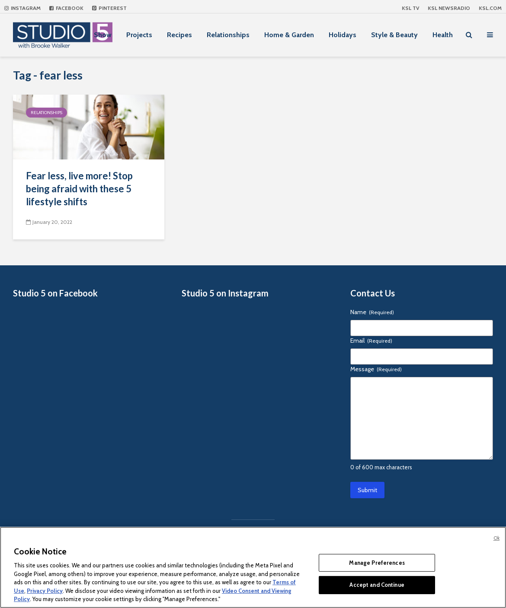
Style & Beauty (394, 35)
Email (371, 340)
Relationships (228, 35)
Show (103, 35)
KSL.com (490, 8)
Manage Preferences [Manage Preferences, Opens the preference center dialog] (376, 562)
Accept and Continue (376, 584)
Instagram (22, 8)
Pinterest (109, 8)
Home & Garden (289, 35)
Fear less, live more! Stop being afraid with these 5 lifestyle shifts (79, 188)
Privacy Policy (45, 590)
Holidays (342, 35)
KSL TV (410, 8)
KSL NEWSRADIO (449, 8)
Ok (496, 538)
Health (442, 35)
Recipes (179, 35)
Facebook (66, 8)
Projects (139, 35)
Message (376, 369)
